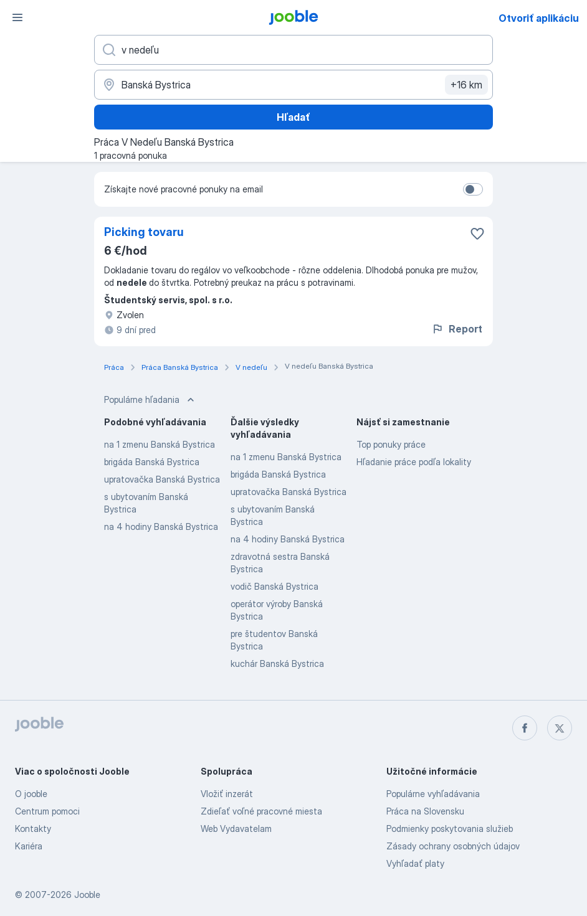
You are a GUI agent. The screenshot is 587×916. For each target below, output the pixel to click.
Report (456, 329)
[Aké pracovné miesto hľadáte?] (293, 50)
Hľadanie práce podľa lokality (413, 461)
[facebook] (524, 727)
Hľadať (293, 117)
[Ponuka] (17, 17)
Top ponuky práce (391, 444)
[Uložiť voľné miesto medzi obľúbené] (477, 233)
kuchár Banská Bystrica (277, 663)
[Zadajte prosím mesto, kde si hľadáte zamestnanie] (293, 85)
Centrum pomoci (47, 811)
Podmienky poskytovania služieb (449, 828)
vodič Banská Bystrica (274, 586)
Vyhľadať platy (415, 863)
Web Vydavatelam (236, 828)
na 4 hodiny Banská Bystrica (161, 526)
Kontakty (33, 828)
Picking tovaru (144, 231)
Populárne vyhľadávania (433, 793)
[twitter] (559, 727)
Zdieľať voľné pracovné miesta (261, 811)
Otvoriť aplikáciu (539, 18)
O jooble (31, 793)
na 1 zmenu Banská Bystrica (159, 444)
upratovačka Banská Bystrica (162, 479)
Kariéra (28, 846)
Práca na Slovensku (425, 811)
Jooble (87, 894)
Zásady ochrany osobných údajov (453, 846)
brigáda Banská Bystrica (151, 461)
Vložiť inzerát (227, 793)
